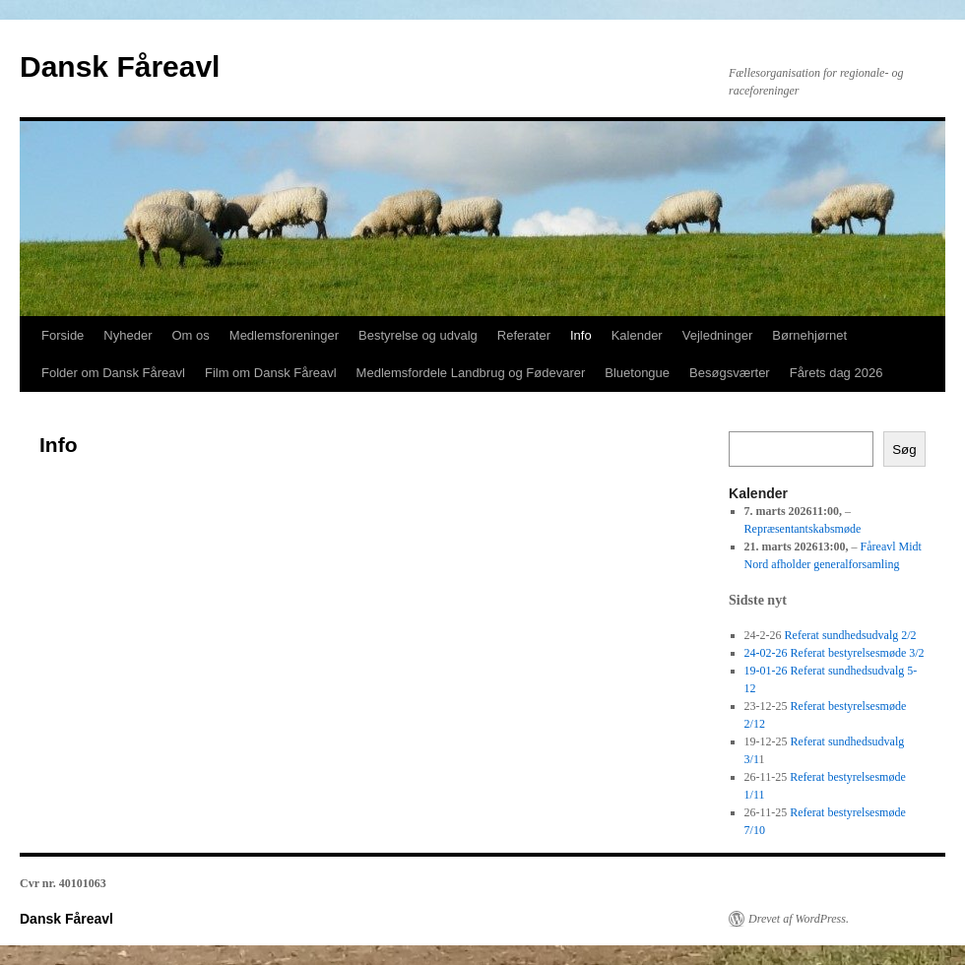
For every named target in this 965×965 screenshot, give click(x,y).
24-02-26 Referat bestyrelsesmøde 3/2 (834, 653)
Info (581, 335)
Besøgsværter (729, 372)
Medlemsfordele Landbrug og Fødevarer (471, 372)
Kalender (637, 335)
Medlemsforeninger (284, 335)
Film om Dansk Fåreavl (271, 372)
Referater (523, 335)
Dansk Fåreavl (120, 66)
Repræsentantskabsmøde (803, 529)
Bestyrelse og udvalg (418, 335)
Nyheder (127, 335)
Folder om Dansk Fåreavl (113, 372)
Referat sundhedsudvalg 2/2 (851, 635)
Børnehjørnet (809, 335)
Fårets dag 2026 (836, 372)
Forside (62, 335)
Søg (904, 449)
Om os (191, 335)
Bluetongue (637, 372)
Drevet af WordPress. (798, 919)
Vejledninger (717, 335)
